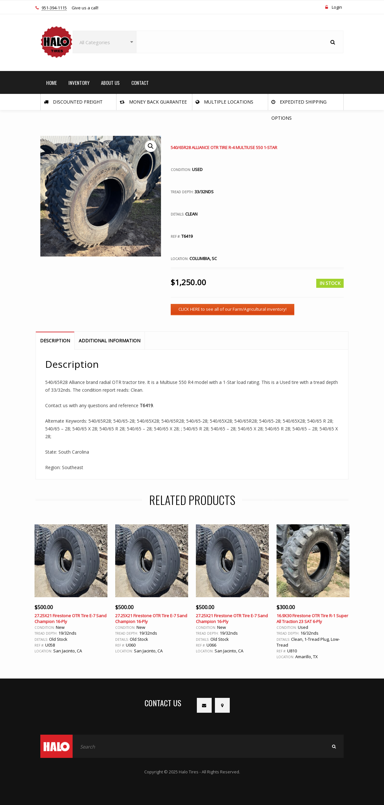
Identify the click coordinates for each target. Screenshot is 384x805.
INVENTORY (78, 82)
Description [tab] (55, 340)
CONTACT (140, 82)
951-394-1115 (54, 8)
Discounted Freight (73, 102)
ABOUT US (110, 82)
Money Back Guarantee (153, 102)
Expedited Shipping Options (299, 104)
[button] (151, 146)
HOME (51, 82)
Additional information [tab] (109, 340)
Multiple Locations (224, 102)
